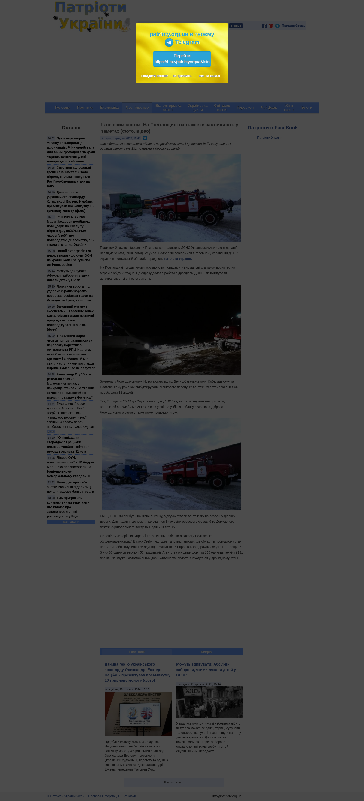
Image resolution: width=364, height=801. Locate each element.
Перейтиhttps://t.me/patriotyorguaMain (182, 59)
